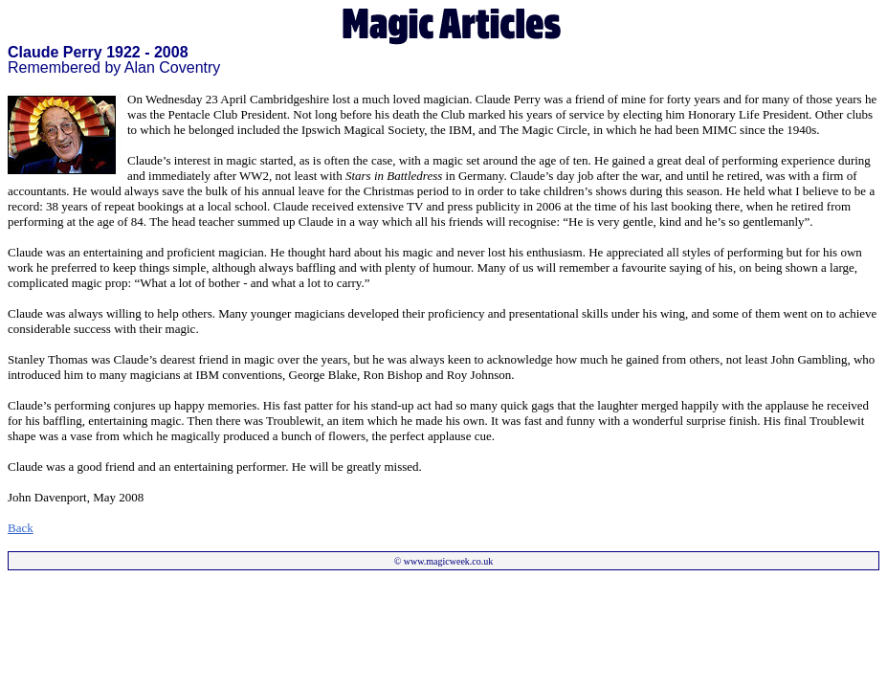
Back (20, 528)
